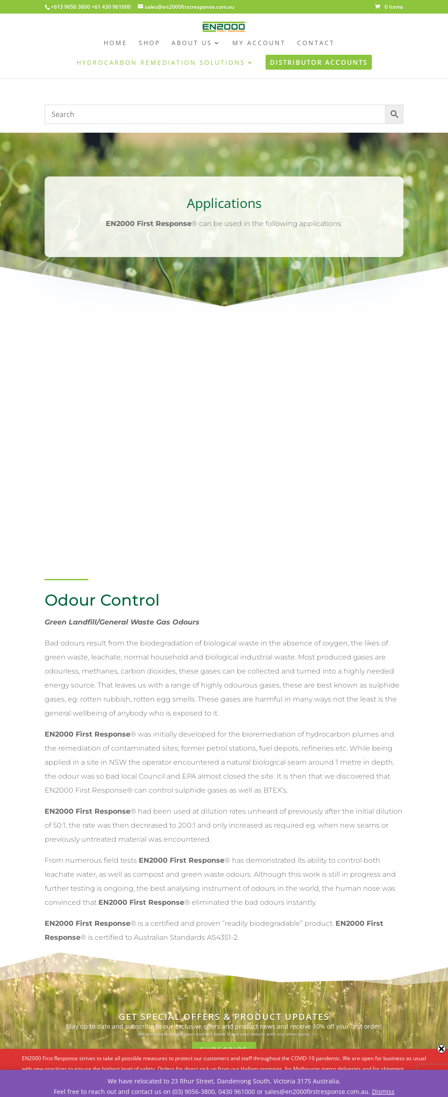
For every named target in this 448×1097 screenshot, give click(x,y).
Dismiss (383, 1091)
